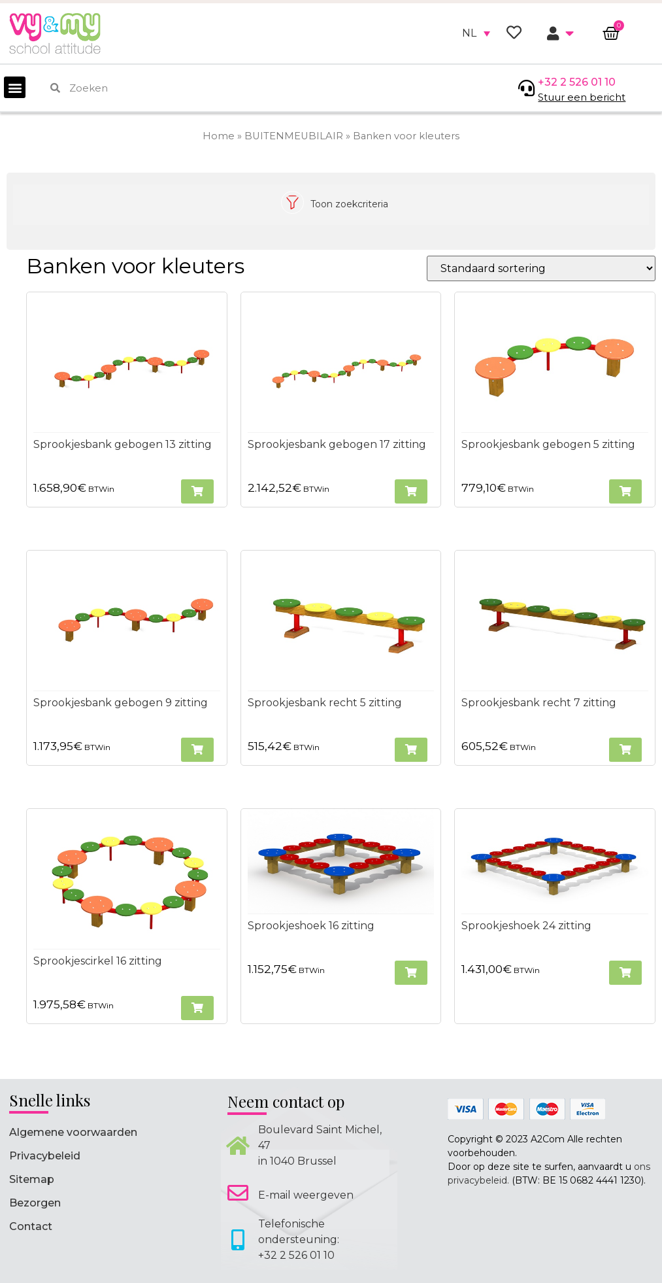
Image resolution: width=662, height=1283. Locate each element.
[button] (14, 87)
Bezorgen (35, 1203)
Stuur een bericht (581, 97)
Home (219, 136)
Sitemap (31, 1179)
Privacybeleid (44, 1156)
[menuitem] (476, 33)
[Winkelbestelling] (541, 268)
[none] (476, 33)
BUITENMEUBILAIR (293, 136)
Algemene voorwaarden (73, 1132)
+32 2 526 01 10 (577, 82)
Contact (30, 1226)
